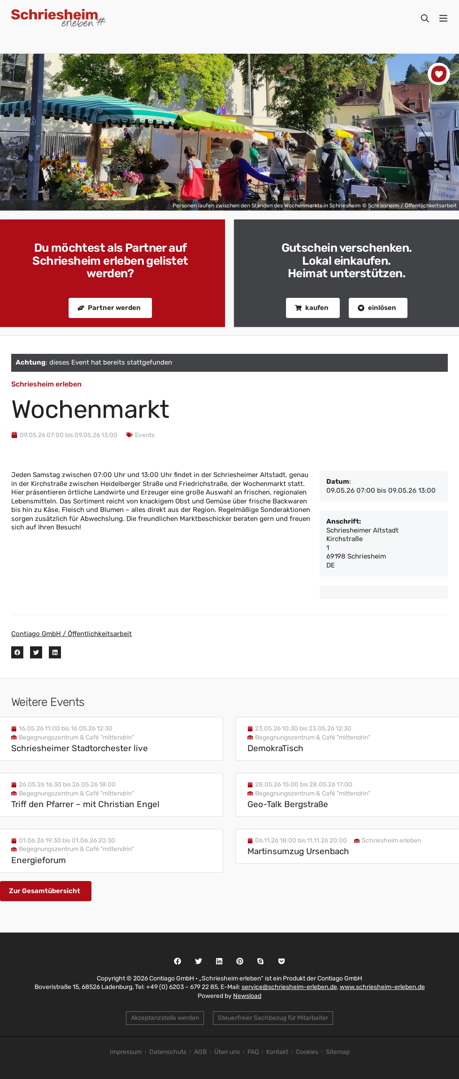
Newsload (247, 996)
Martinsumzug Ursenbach (298, 851)
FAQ (253, 1052)
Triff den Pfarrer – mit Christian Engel (85, 804)
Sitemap (338, 1052)
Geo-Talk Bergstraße (287, 804)
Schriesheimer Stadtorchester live (79, 748)
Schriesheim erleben (46, 384)
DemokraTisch (275, 748)
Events (145, 435)
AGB (200, 1052)
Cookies (307, 1052)
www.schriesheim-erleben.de (382, 987)
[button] (17, 652)
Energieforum (38, 860)
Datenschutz (167, 1052)
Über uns (227, 1052)
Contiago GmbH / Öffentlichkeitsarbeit (71, 634)
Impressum (126, 1052)
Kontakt (277, 1052)
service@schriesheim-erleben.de (289, 987)
